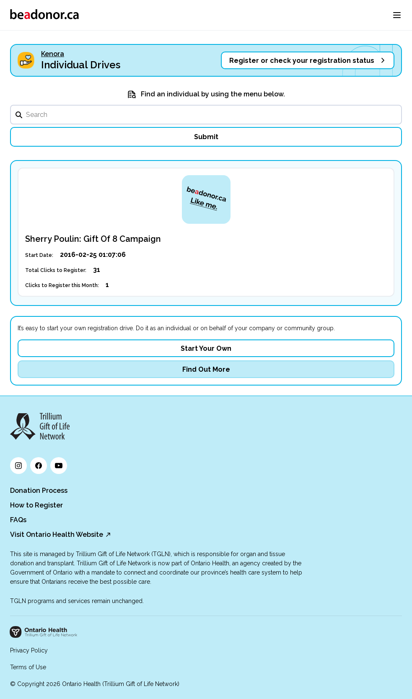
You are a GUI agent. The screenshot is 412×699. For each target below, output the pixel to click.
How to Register (36, 505)
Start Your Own (206, 348)
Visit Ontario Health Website (56, 534)
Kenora (52, 54)
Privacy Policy (29, 650)
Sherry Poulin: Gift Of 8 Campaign (93, 239)
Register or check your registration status (301, 61)
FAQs (18, 520)
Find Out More (206, 369)
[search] (206, 114)
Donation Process (38, 490)
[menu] (397, 15)
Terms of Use (28, 667)
